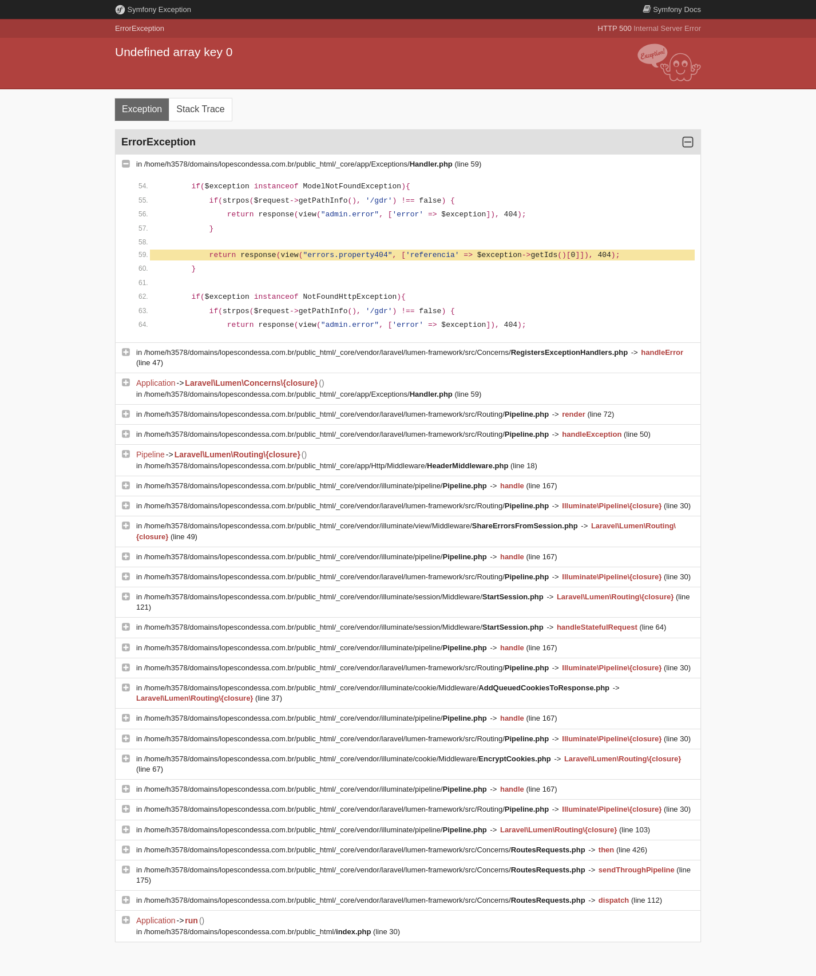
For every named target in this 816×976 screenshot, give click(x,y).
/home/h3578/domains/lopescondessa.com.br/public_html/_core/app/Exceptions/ (299, 164)
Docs (672, 9)
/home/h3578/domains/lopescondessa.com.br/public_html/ (258, 931)
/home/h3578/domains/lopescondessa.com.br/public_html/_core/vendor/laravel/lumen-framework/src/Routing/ (347, 414)
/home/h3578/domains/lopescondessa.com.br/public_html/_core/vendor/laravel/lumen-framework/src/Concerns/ (387, 352)
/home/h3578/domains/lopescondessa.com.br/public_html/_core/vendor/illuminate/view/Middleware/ (362, 525)
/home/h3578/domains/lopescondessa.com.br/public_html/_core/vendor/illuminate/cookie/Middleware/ (378, 687)
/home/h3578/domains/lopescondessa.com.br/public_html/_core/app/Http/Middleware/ (327, 465)
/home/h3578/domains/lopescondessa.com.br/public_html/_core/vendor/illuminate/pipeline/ (316, 485)
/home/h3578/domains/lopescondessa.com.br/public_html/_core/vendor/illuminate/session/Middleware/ (345, 596)
